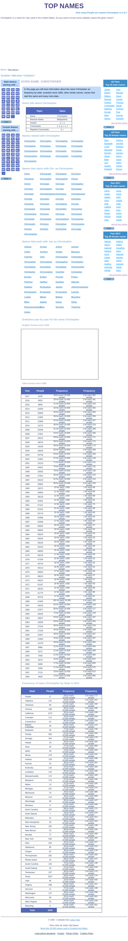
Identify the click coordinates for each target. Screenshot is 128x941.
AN (3, 109)
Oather (43, 302)
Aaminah (108, 267)
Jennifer (119, 143)
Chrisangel (45, 174)
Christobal (29, 209)
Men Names (13, 70)
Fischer (59, 277)
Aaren (107, 210)
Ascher (74, 247)
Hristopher (45, 287)
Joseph (119, 99)
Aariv (118, 210)
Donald (107, 112)
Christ (27, 184)
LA (8, 105)
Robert (107, 93)
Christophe (77, 146)
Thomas (119, 102)
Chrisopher (45, 141)
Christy (28, 229)
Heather (28, 287)
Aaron (107, 191)
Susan (119, 150)
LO (8, 166)
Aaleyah (108, 248)
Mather (59, 297)
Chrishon (76, 174)
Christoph (29, 219)
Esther (43, 277)
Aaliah (119, 267)
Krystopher (61, 292)
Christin (60, 199)
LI (8, 158)
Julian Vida (75, 920)
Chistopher (30, 141)
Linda (106, 147)
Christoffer (61, 209)
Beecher (75, 252)
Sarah (107, 156)
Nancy (119, 156)
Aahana (107, 251)
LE (3, 112)
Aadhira (107, 264)
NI (8, 169)
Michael (119, 93)
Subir (6, 122)
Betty (106, 160)
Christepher (77, 141)
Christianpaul (78, 194)
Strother (60, 307)
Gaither (44, 282)
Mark (106, 115)
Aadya (119, 245)
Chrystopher (62, 156)
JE (17, 101)
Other (74, 302)
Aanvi (106, 254)
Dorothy (107, 153)
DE (3, 94)
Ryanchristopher (33, 307)
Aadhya (119, 241)
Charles (107, 102)
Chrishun (29, 179)
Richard (107, 99)
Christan (60, 184)
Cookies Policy (86, 933)
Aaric (106, 220)
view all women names (118, 174)
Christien (44, 199)
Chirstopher (62, 257)
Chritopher (45, 156)
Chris (27, 174)
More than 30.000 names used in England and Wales (64, 928)
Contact (60, 933)
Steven (107, 118)
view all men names (119, 123)
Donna (119, 169)
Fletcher (28, 282)
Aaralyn (119, 257)
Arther (59, 247)
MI (3, 116)
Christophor (46, 151)
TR (13, 109)
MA (8, 90)
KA (17, 90)
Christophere (31, 151)
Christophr (61, 151)
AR (17, 105)
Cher (42, 257)
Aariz (106, 201)
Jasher (59, 287)
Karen (119, 160)
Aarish (119, 220)
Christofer (45, 209)
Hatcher (75, 282)
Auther (59, 252)
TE (8, 162)
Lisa (106, 163)
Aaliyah (107, 241)
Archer (43, 247)
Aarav (118, 191)
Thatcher (75, 307)
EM (12, 169)
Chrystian (76, 229)
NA (8, 112)
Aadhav (107, 207)
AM (17, 158)
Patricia (119, 140)
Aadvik (119, 201)
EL (17, 109)
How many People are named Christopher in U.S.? (101, 12)
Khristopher (30, 161)
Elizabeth (108, 143)
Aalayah (119, 254)
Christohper (30, 214)
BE (3, 162)
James (107, 90)
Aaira (118, 270)
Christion (44, 204)
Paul (118, 112)
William (107, 96)
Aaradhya (120, 248)
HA (17, 97)
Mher (27, 302)
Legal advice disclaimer (45, 933)
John (118, 90)
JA (3, 90)
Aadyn (119, 213)
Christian (29, 194)
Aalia (106, 261)
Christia (60, 189)
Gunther (60, 282)
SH (13, 94)
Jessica (119, 153)
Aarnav (107, 216)
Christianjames (47, 194)
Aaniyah (119, 264)
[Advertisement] (64, 44)
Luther (27, 297)
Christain (44, 184)
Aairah (107, 257)
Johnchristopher (79, 287)
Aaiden (107, 197)
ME (17, 154)
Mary (106, 140)
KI (13, 162)
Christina (75, 199)
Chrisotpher (62, 179)
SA (13, 101)
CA (13, 97)
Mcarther (75, 297)
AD (3, 166)
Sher (42, 307)
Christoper (61, 146)
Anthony (120, 109)
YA (17, 162)
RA (3, 97)
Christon (44, 214)
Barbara (119, 147)
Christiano (61, 194)
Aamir (118, 194)
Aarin (118, 207)
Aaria (118, 251)
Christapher (62, 141)
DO (12, 112)
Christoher (45, 146)
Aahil (118, 197)
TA (8, 101)
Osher (59, 302)
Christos (44, 224)
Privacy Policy (72, 933)
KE (17, 94)
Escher (28, 277)
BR (8, 97)
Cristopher (76, 156)
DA (13, 90)
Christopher (109, 106)
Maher (43, 297)
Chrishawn (61, 174)
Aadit (118, 204)
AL (3, 101)
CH (13, 105)
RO (3, 105)
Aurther (44, 252)
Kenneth (120, 118)
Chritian (44, 229)
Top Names (64, 6)
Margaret (108, 150)
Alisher (28, 247)
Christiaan (76, 189)
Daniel (119, 106)
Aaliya (119, 261)
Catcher (28, 257)
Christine (29, 204)
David (118, 96)
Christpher (76, 151)
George (119, 115)
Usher (27, 312)
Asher (27, 252)
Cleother (60, 272)
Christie (28, 199)
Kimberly (108, 169)
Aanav (119, 216)
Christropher (31, 156)
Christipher (30, 146)
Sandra (107, 166)
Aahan (107, 213)
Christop (60, 214)
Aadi (106, 204)
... (13, 116)
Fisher (74, 277)
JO (8, 94)
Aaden (107, 194)
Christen (28, 189)
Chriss (74, 179)
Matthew (108, 109)
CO (8, 109)
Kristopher (45, 292)
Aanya (107, 245)
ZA (17, 112)
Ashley (119, 166)
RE (8, 116)
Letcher (75, 292)
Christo (75, 204)
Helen (118, 163)
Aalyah (107, 270)
